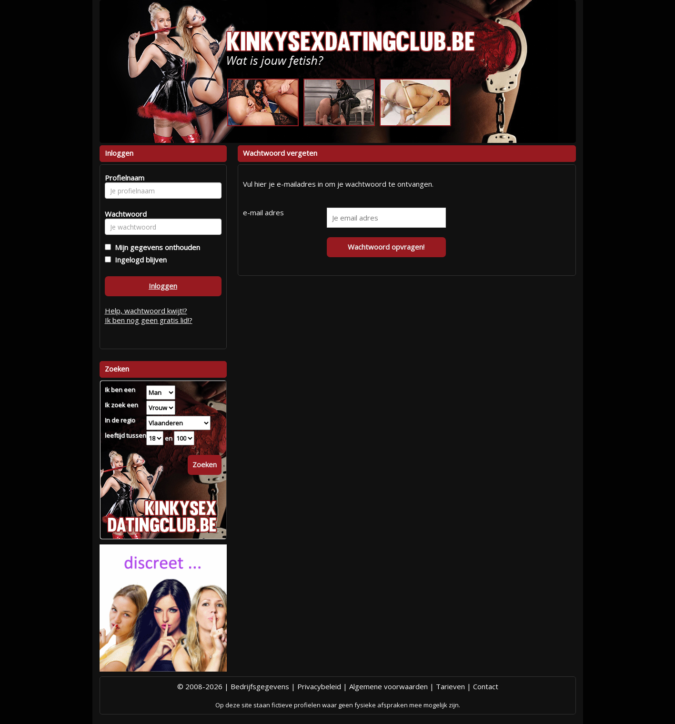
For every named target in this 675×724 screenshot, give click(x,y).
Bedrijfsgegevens (260, 686)
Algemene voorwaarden (388, 686)
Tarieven (450, 686)
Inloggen (163, 286)
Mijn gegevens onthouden (155, 247)
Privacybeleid (319, 686)
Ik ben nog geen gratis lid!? (148, 320)
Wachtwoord (123, 214)
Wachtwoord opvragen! (386, 246)
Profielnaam (123, 177)
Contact (485, 686)
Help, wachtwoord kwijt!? (146, 310)
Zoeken (204, 464)
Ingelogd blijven (139, 259)
